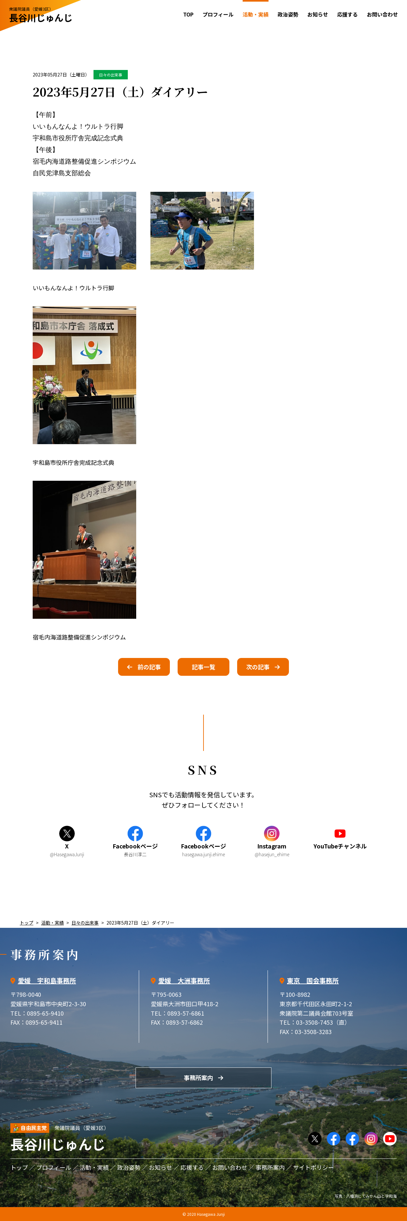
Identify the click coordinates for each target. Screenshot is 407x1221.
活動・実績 (52, 922)
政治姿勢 (288, 14)
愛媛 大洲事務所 (184, 980)
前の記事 (149, 666)
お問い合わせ (382, 14)
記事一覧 (203, 666)
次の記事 (258, 666)
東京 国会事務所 (313, 980)
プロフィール (218, 14)
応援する (347, 14)
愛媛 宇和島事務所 (47, 980)
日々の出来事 (110, 74)
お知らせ (317, 14)
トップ (26, 922)
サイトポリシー (313, 1167)
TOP (188, 14)
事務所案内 (198, 1077)
